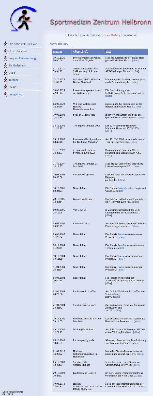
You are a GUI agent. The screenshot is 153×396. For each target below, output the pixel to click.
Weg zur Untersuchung (22, 58)
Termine (13, 80)
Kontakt (84, 35)
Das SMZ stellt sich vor (23, 44)
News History (111, 35)
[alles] (135, 60)
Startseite (72, 35)
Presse (12, 87)
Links (12, 72)
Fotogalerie (15, 94)
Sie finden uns (17, 65)
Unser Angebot (17, 51)
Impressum (129, 35)
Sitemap (96, 35)
